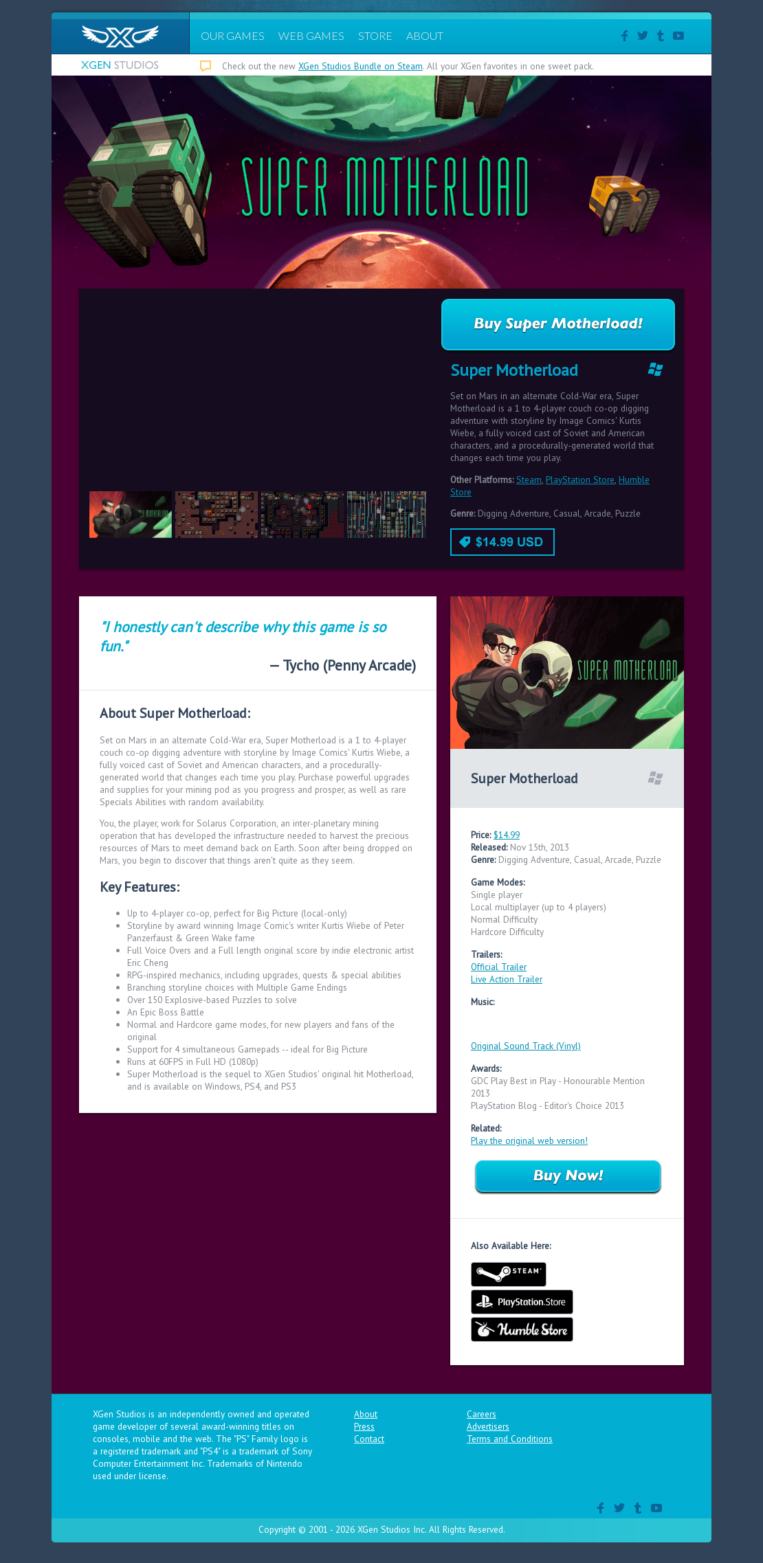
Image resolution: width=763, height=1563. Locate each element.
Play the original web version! (529, 1140)
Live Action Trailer (506, 979)
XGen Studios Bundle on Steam (360, 66)
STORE (375, 35)
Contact (369, 1438)
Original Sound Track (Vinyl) (526, 1045)
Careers (481, 1414)
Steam (529, 479)
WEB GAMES (311, 35)
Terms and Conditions (510, 1438)
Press (364, 1426)
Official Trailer (499, 966)
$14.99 (507, 835)
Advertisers (488, 1426)
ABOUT (424, 35)
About (365, 1414)
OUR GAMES (233, 35)
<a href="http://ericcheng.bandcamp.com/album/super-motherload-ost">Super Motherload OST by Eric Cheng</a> (567, 1022)
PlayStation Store (580, 479)
